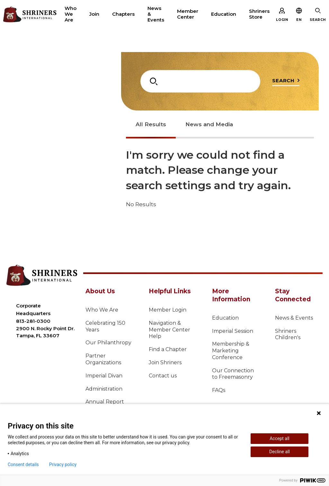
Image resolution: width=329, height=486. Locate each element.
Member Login (167, 310)
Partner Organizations (103, 359)
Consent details (23, 464)
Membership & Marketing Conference (230, 350)
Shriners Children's (287, 334)
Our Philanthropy (108, 343)
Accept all (279, 438)
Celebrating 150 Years (105, 326)
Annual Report (104, 402)
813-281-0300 (33, 321)
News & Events (294, 318)
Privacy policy (62, 464)
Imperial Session (232, 331)
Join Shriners (165, 362)
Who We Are (101, 310)
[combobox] (200, 81)
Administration (103, 389)
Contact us (163, 376)
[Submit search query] (285, 82)
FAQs (218, 390)
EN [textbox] (298, 20)
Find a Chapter (168, 349)
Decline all (279, 451)
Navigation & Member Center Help (169, 330)
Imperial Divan (103, 376)
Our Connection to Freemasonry (233, 373)
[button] (298, 19)
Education (225, 318)
